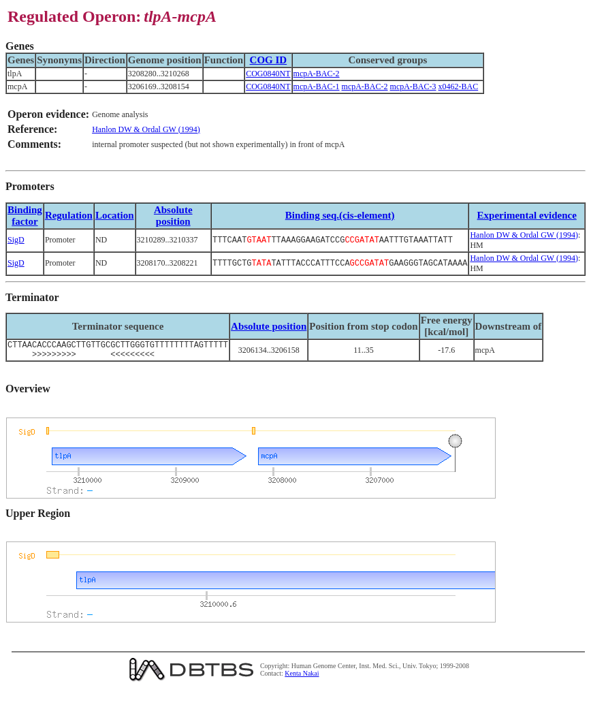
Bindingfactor (24, 215)
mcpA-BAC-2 (316, 73)
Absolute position (173, 215)
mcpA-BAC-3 (413, 86)
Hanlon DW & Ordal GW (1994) (146, 129)
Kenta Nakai (302, 677)
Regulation (69, 215)
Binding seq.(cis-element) (340, 215)
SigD (16, 240)
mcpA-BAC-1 (316, 86)
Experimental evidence (527, 215)
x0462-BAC (458, 86)
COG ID (268, 59)
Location (114, 215)
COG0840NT (268, 73)
